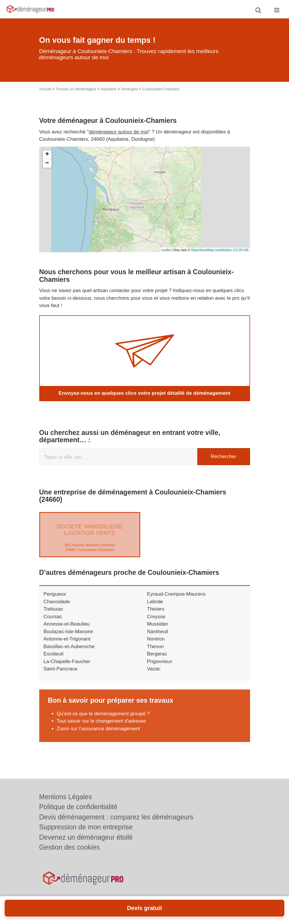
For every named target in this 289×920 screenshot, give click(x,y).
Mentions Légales (65, 797)
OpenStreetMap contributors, (212, 250)
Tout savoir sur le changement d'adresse (102, 721)
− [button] (47, 163)
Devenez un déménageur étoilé (86, 837)
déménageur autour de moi (118, 132)
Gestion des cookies (69, 847)
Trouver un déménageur (76, 89)
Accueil (45, 89)
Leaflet (166, 250)
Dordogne (129, 89)
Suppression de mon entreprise (86, 827)
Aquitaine (109, 89)
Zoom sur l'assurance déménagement (98, 728)
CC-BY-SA (241, 250)
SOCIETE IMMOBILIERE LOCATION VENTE (90, 529)
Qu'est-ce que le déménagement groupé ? (103, 713)
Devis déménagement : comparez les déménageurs (116, 817)
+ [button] (47, 154)
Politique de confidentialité (78, 807)
